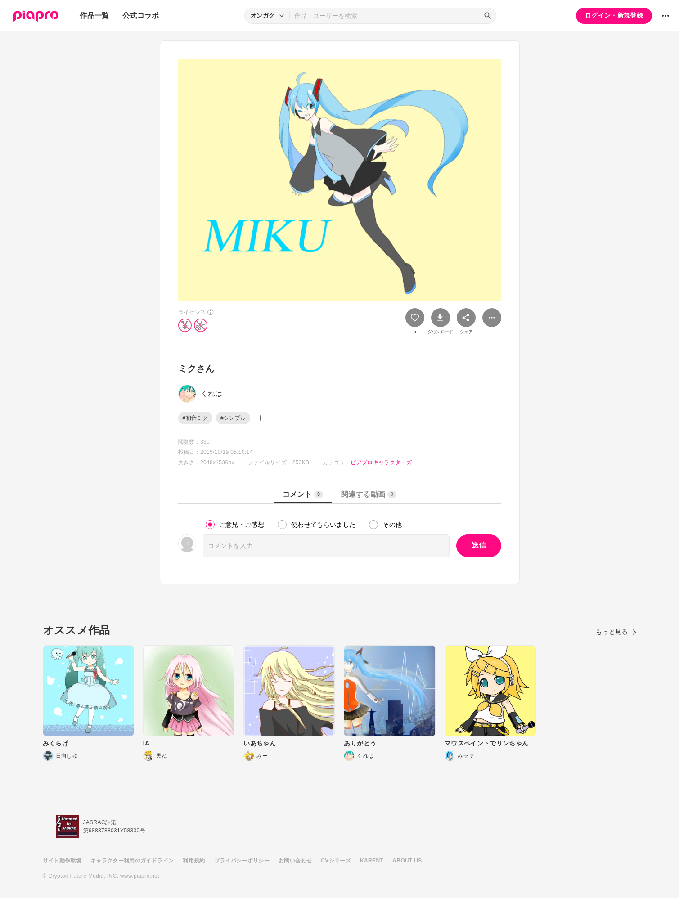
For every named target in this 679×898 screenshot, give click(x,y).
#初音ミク (195, 418)
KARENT (371, 861)
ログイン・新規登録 (614, 15)
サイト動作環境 (62, 861)
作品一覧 (94, 15)
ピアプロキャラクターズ (381, 462)
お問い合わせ (295, 861)
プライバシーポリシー (242, 861)
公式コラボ (140, 15)
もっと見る (616, 631)
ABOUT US (407, 861)
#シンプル (233, 418)
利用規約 (194, 861)
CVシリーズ (336, 861)
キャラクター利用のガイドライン (132, 861)
